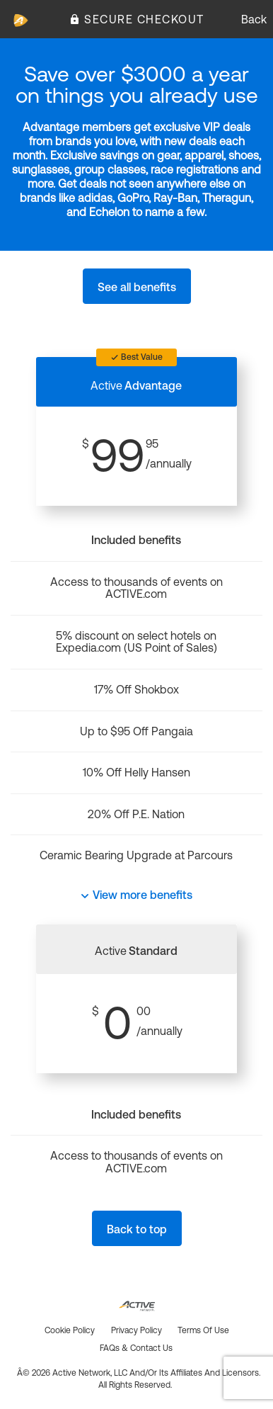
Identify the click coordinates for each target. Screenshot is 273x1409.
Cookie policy (70, 1330)
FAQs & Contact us (136, 1348)
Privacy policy (136, 1330)
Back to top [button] (137, 1229)
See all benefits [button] (137, 287)
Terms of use (203, 1330)
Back (254, 19)
